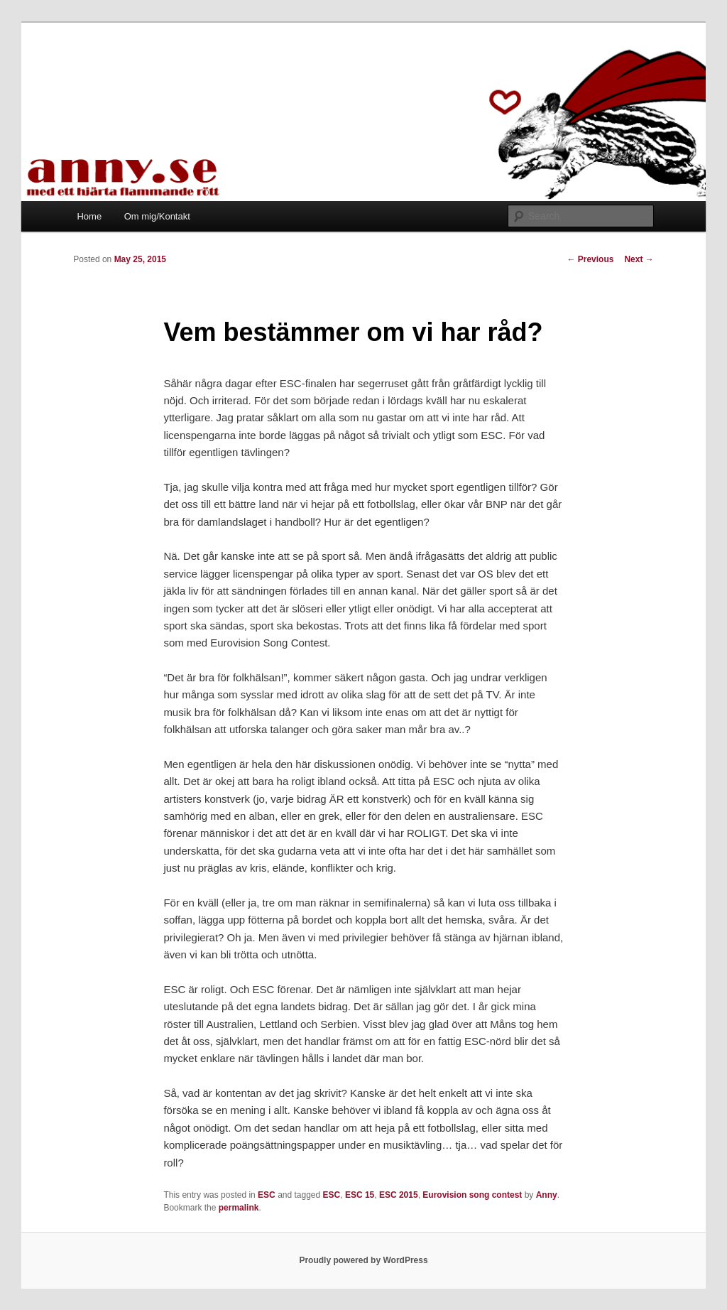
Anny (546, 1195)
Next (638, 259)
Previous (590, 259)
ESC (266, 1195)
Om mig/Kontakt (157, 216)
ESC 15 (359, 1195)
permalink (239, 1208)
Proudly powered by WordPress (363, 1260)
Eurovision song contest (472, 1195)
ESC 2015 (398, 1195)
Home (89, 216)
